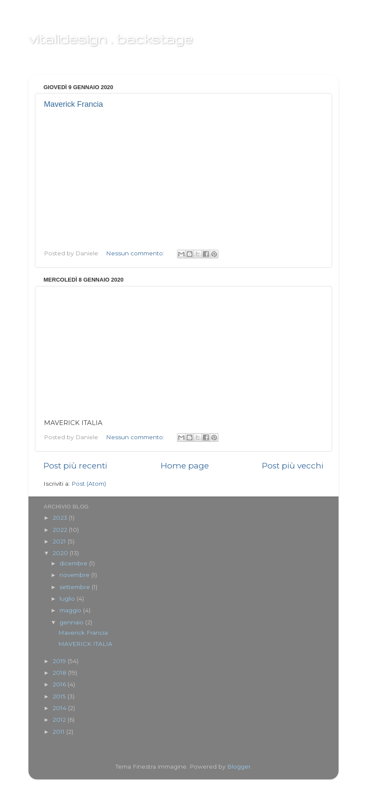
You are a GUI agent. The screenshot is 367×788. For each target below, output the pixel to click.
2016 (60, 684)
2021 (60, 541)
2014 (60, 707)
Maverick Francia (73, 104)
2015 (60, 696)
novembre (75, 574)
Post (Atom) (89, 483)
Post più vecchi (292, 466)
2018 (60, 672)
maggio (71, 610)
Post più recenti (75, 466)
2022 (61, 529)
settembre (75, 586)
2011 (59, 731)
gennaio (72, 622)
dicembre (74, 563)
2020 (61, 552)
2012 (60, 719)
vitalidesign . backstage (110, 38)
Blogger (239, 766)
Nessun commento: (136, 253)
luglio (68, 598)
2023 (61, 517)
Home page (185, 466)
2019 (60, 661)
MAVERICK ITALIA (85, 643)
